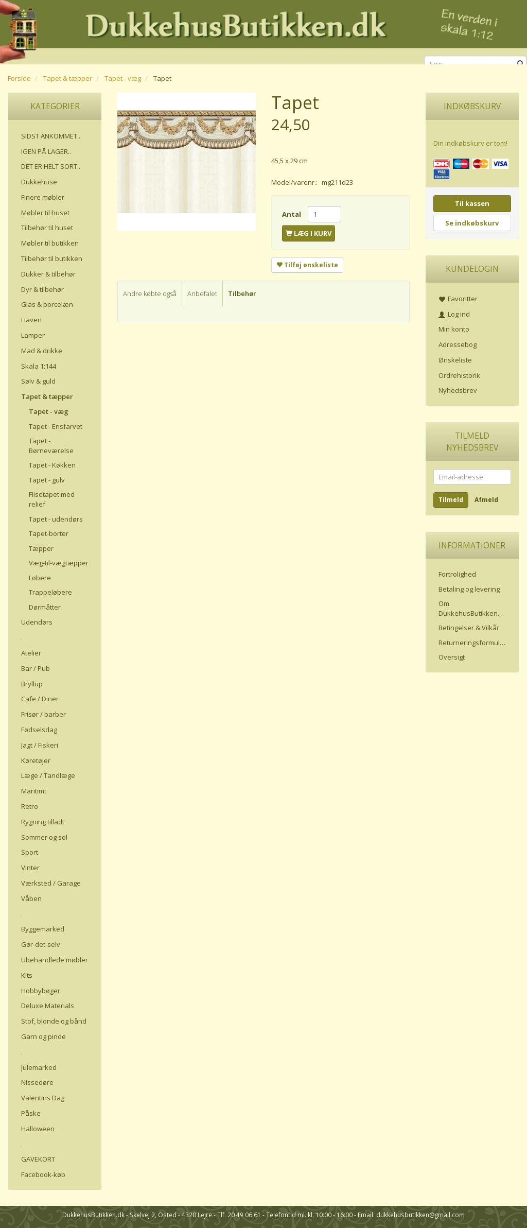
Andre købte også (150, 293)
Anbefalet (202, 293)
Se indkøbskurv (472, 223)
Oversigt (451, 657)
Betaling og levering (469, 589)
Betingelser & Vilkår (468, 627)
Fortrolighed (457, 574)
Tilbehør (242, 293)
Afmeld (486, 499)
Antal (292, 214)
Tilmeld (450, 499)
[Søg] (520, 64)
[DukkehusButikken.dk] (263, 31)
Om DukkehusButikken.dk (472, 608)
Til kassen (472, 203)
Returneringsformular (472, 642)
